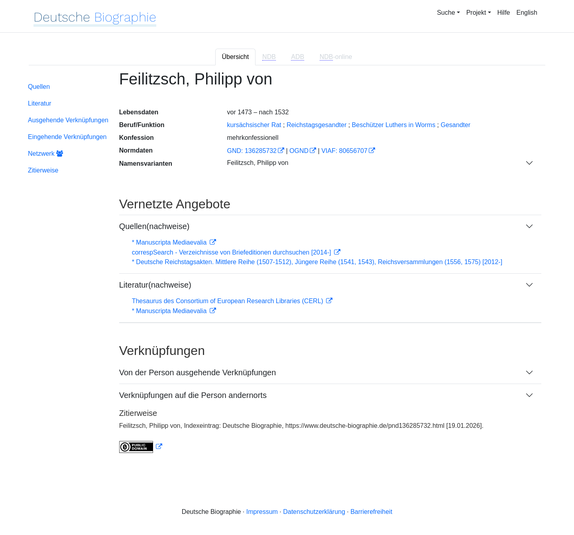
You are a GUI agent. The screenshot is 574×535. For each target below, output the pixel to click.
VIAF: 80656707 (344, 150)
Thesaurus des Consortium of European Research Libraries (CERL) (228, 301)
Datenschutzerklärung (314, 511)
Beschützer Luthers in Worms (394, 125)
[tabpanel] (287, 266)
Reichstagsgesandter (316, 125)
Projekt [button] (476, 12)
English (527, 12)
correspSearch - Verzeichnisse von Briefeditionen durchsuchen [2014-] (232, 252)
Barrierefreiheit (371, 511)
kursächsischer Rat (254, 125)
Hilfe (503, 12)
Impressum (262, 511)
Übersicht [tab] (235, 56)
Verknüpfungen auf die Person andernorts (193, 395)
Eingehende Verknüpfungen (67, 136)
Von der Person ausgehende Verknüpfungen (197, 372)
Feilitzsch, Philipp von (257, 162)
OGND (299, 150)
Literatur (39, 103)
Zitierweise (43, 170)
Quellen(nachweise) (154, 226)
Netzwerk (45, 153)
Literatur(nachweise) (155, 284)
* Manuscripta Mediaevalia (170, 242)
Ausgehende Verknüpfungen (68, 120)
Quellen (39, 86)
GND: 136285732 (252, 150)
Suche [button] (446, 12)
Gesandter (455, 125)
